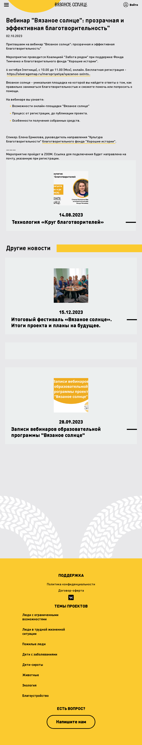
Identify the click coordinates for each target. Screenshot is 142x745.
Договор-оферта (71, 590)
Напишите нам (71, 721)
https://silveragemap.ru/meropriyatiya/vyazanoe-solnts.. (48, 74)
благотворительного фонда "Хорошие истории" (78, 141)
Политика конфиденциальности (71, 584)
